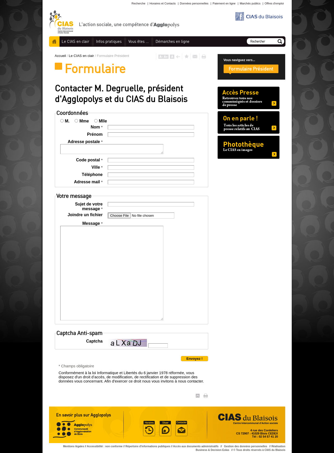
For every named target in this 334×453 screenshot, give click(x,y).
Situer (165, 429)
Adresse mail (88, 182)
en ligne (172, 41)
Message (92, 223)
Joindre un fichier (85, 215)
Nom (97, 127)
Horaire (149, 429)
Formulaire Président (251, 69)
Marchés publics (250, 3)
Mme (84, 121)
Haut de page (198, 396)
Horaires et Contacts (163, 3)
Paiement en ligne (224, 3)
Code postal (89, 160)
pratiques (109, 41)
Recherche (138, 3)
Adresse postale (85, 141)
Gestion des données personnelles (246, 446)
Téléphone (92, 174)
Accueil (54, 41)
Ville (97, 167)
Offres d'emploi (274, 3)
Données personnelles (194, 3)
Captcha (94, 341)
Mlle (103, 121)
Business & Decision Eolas (212, 450)
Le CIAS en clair (82, 56)
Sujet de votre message (89, 206)
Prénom (95, 134)
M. (67, 121)
